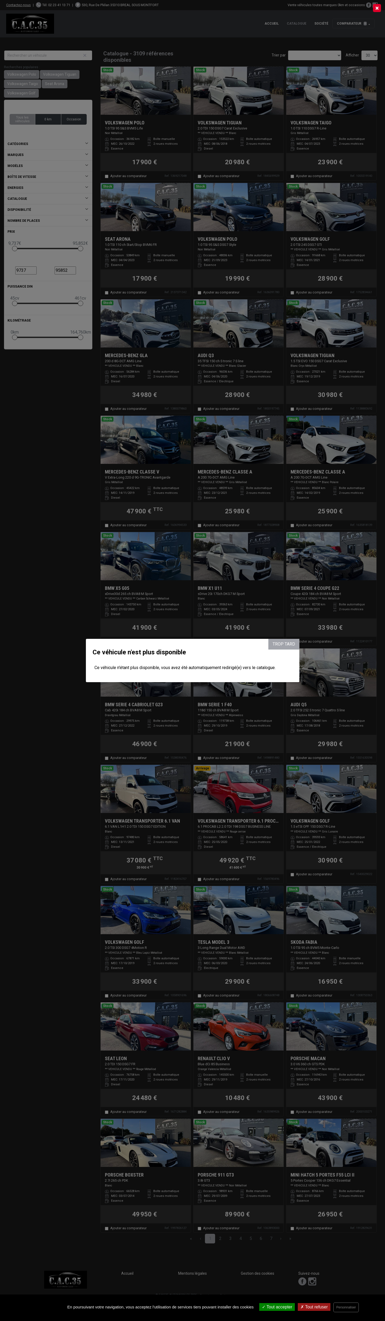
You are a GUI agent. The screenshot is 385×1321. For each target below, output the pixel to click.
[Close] (377, 8)
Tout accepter (277, 1307)
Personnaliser (346, 1307)
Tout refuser (314, 1307)
